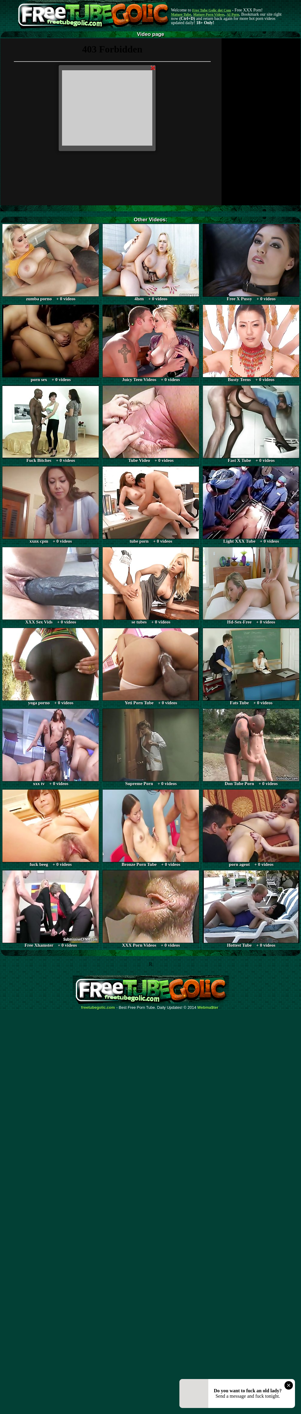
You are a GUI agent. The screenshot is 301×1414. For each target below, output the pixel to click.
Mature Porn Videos (209, 14)
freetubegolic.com (98, 1007)
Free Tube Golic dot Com (211, 10)
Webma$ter (208, 1007)
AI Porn (233, 14)
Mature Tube (181, 14)
